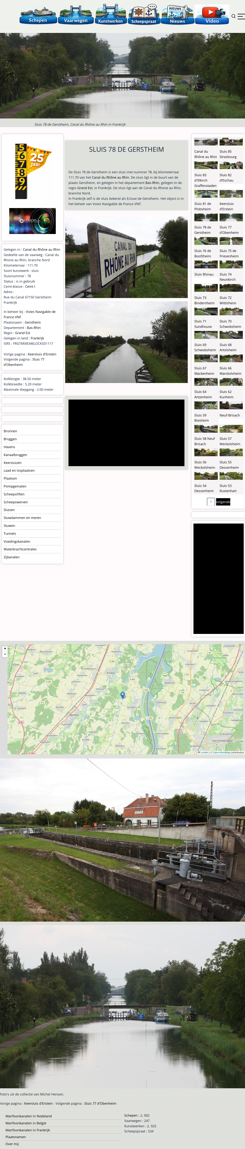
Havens (9, 447)
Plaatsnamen (16, 1137)
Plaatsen (10, 478)
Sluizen (9, 510)
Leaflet (203, 752)
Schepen (131, 1115)
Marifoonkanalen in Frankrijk (28, 1130)
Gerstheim (33, 322)
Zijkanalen (12, 557)
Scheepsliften (14, 494)
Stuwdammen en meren (22, 517)
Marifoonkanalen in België (26, 1123)
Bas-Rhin (152, 182)
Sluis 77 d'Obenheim (100, 1103)
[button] (122, 695)
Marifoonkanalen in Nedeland (29, 1116)
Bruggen (10, 439)
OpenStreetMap (221, 752)
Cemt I (30, 286)
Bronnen (10, 431)
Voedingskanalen (17, 541)
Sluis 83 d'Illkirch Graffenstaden (205, 180)
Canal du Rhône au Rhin (110, 177)
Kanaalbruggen (15, 455)
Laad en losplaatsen (19, 470)
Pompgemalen (15, 486)
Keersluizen (13, 462)
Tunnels (10, 533)
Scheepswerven (16, 502)
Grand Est (84, 188)
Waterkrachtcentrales (20, 549)
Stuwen (9, 525)
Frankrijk (37, 338)
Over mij (12, 1144)
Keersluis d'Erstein (42, 354)
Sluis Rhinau (204, 274)
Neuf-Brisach (230, 415)
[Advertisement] (125, 433)
